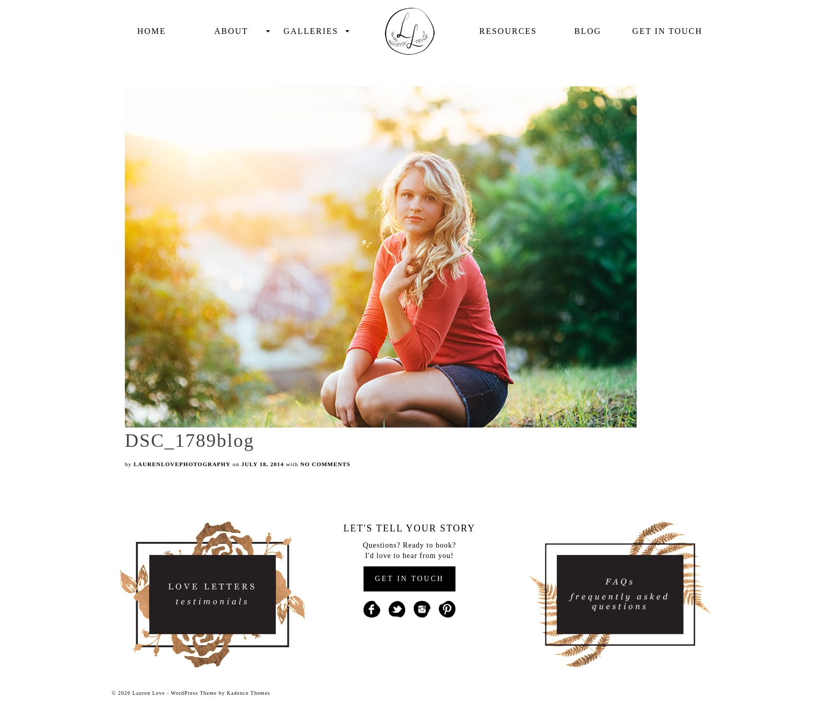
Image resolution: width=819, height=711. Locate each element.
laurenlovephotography (182, 464)
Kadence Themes (248, 693)
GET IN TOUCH (409, 579)
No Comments (325, 464)
